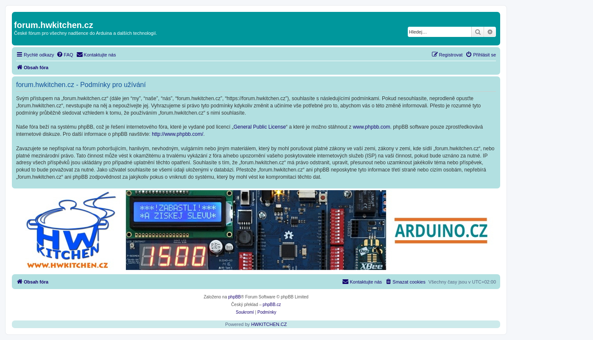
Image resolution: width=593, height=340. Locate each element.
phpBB (234, 297)
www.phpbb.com (371, 127)
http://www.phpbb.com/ (177, 134)
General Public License (260, 127)
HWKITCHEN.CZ (269, 324)
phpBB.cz (272, 304)
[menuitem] (64, 55)
